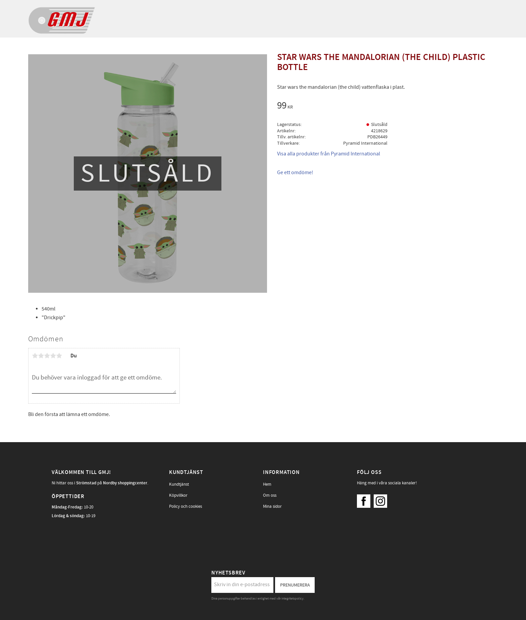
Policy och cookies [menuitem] (185, 506)
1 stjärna (35, 356)
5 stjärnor (59, 356)
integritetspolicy (292, 599)
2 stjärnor (41, 356)
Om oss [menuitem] (269, 495)
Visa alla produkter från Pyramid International (328, 153)
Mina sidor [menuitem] (272, 506)
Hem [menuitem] (267, 484)
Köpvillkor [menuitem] (178, 495)
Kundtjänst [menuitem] (179, 484)
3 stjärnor (47, 356)
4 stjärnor (53, 356)
